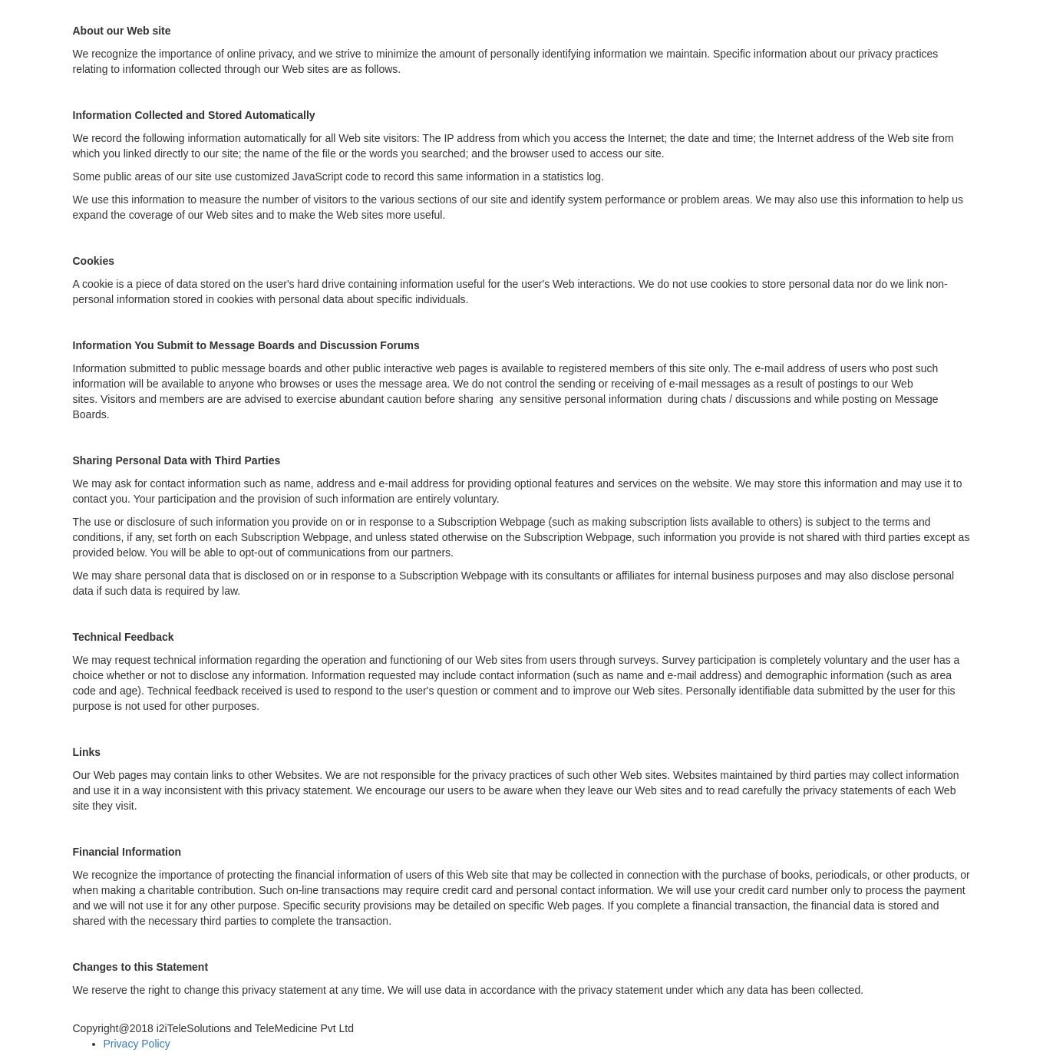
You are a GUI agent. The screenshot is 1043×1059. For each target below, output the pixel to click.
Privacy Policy (137, 1044)
